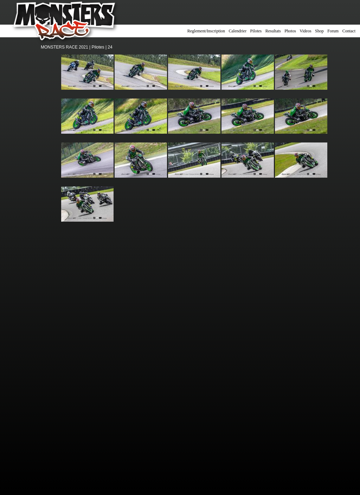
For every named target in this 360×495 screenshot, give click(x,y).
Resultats (273, 30)
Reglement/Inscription (206, 30)
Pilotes (256, 30)
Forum (333, 30)
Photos (290, 30)
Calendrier (238, 30)
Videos (305, 30)
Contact (348, 30)
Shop (319, 30)
